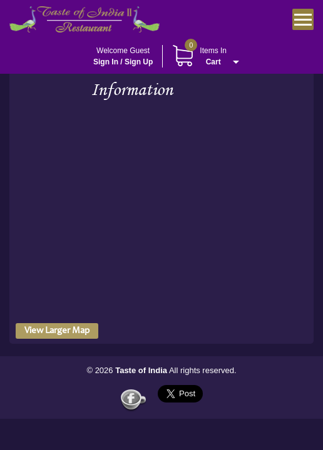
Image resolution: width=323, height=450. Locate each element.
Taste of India (141, 370)
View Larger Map (57, 331)
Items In (199, 56)
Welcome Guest (123, 57)
